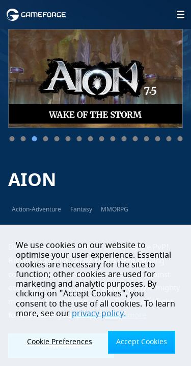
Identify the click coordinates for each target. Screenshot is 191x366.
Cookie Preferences (59, 342)
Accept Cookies (141, 342)
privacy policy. (99, 314)
